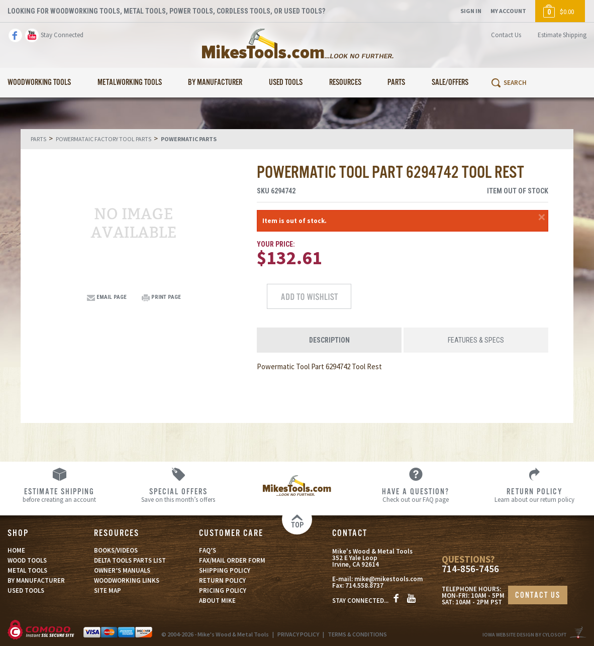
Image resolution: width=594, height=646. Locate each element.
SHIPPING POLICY (224, 570)
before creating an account (59, 495)
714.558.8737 (364, 585)
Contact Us (506, 35)
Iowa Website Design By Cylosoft (524, 634)
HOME (16, 550)
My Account (508, 11)
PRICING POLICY (222, 590)
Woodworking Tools (39, 82)
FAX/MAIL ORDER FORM (232, 560)
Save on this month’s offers (178, 495)
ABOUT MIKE (217, 600)
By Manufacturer (215, 82)
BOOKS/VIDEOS (116, 550)
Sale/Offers (450, 82)
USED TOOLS (26, 590)
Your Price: (276, 244)
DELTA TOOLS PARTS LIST (130, 560)
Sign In (470, 11)
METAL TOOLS (27, 570)
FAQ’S (207, 550)
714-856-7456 (470, 569)
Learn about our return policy (534, 495)
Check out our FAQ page (415, 495)
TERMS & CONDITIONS (357, 634)
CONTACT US (537, 595)
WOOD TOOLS (27, 560)
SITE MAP (107, 590)
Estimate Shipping (562, 35)
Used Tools (286, 82)
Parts (396, 82)
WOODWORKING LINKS (126, 580)
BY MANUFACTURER (36, 580)
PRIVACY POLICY (298, 634)
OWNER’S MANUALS (122, 570)
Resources (345, 82)
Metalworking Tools (129, 82)
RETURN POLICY (222, 580)
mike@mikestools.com (388, 579)
